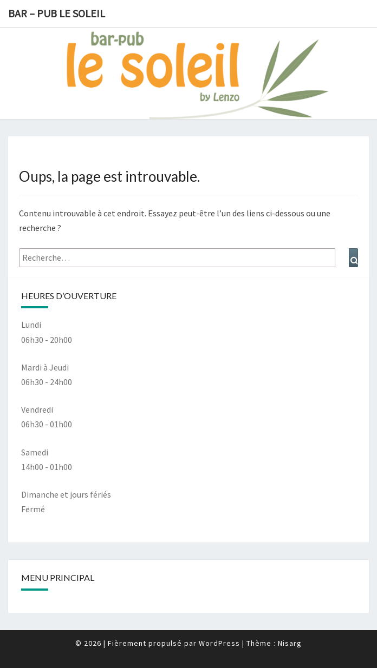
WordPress (219, 643)
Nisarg (290, 643)
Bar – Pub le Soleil (56, 13)
